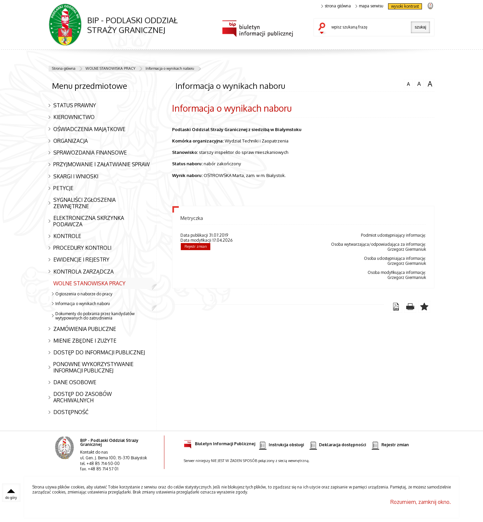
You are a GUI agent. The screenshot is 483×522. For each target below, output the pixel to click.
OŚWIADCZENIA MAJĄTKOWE (89, 129)
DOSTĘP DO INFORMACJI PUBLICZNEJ (99, 352)
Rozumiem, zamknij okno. (420, 502)
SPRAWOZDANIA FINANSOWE (90, 152)
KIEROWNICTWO (74, 117)
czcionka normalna (408, 83)
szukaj (323, 29)
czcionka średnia (419, 83)
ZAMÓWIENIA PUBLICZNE (84, 329)
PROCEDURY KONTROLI (82, 247)
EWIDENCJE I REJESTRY (81, 259)
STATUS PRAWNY (74, 105)
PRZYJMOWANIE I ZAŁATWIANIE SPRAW (101, 164)
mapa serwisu (369, 6)
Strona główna (63, 68)
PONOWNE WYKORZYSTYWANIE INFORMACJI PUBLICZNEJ (93, 367)
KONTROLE (67, 236)
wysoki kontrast (405, 6)
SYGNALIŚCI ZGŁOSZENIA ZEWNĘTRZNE (84, 203)
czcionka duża (430, 83)
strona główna (336, 6)
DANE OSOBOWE (74, 382)
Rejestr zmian (195, 246)
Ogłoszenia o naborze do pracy (83, 293)
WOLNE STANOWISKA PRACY (111, 68)
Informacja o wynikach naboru (170, 68)
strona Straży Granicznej (430, 5)
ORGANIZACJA (70, 140)
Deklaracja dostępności (338, 445)
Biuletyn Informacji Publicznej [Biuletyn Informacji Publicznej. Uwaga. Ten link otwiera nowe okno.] (219, 443)
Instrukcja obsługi (281, 445)
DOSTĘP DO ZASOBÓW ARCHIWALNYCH (82, 397)
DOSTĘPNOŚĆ (71, 412)
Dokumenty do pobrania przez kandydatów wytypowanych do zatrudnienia (95, 316)
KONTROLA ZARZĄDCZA (83, 271)
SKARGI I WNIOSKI (75, 176)
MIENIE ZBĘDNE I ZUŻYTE (84, 340)
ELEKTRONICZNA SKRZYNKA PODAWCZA (88, 221)
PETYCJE (63, 188)
